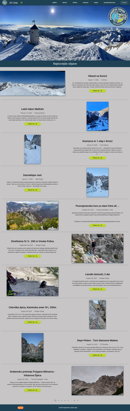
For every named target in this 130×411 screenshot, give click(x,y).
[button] (20, 407)
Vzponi (75, 2)
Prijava (124, 2)
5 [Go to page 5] (68, 400)
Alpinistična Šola (109, 2)
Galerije (85, 2)
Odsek (96, 2)
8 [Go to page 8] (74, 400)
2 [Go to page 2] (58, 400)
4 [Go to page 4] (65, 400)
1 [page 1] (55, 400)
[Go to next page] (77, 400)
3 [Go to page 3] (62, 400)
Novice (65, 2)
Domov (54, 2)
